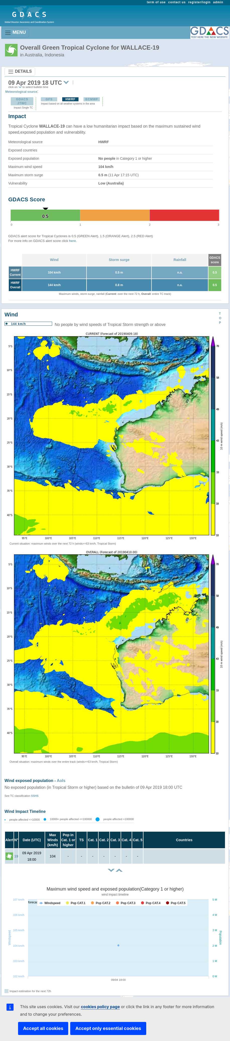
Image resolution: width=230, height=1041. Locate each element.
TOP (220, 318)
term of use (156, 2)
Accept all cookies (43, 1028)
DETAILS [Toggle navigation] (20, 72)
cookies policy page (100, 1006)
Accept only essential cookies (108, 1028)
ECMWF (92, 99)
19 (16, 856)
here (72, 241)
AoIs (61, 780)
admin (218, 2)
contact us (177, 2)
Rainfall (180, 260)
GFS (49, 99)
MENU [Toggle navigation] (15, 32)
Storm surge (119, 260)
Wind (54, 260)
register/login (199, 2)
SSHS (35, 795)
